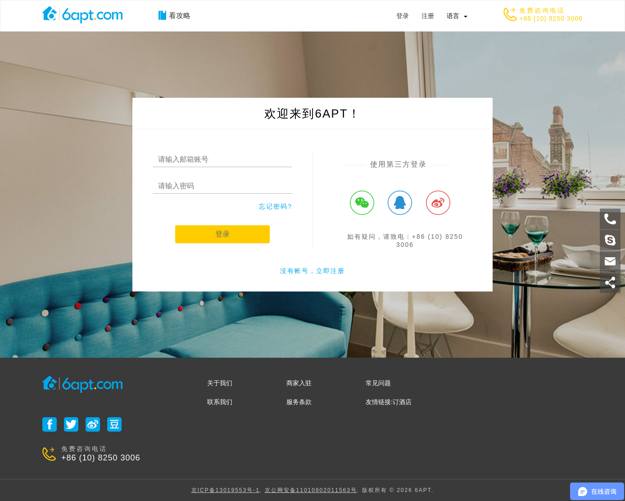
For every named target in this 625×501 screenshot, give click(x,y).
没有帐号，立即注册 (312, 270)
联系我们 (219, 401)
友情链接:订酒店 (389, 401)
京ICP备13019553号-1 (225, 490)
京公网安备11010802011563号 (311, 490)
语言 (453, 15)
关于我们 (219, 383)
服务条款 (299, 401)
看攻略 (174, 15)
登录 (402, 15)
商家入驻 (299, 383)
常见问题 (378, 383)
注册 (427, 15)
